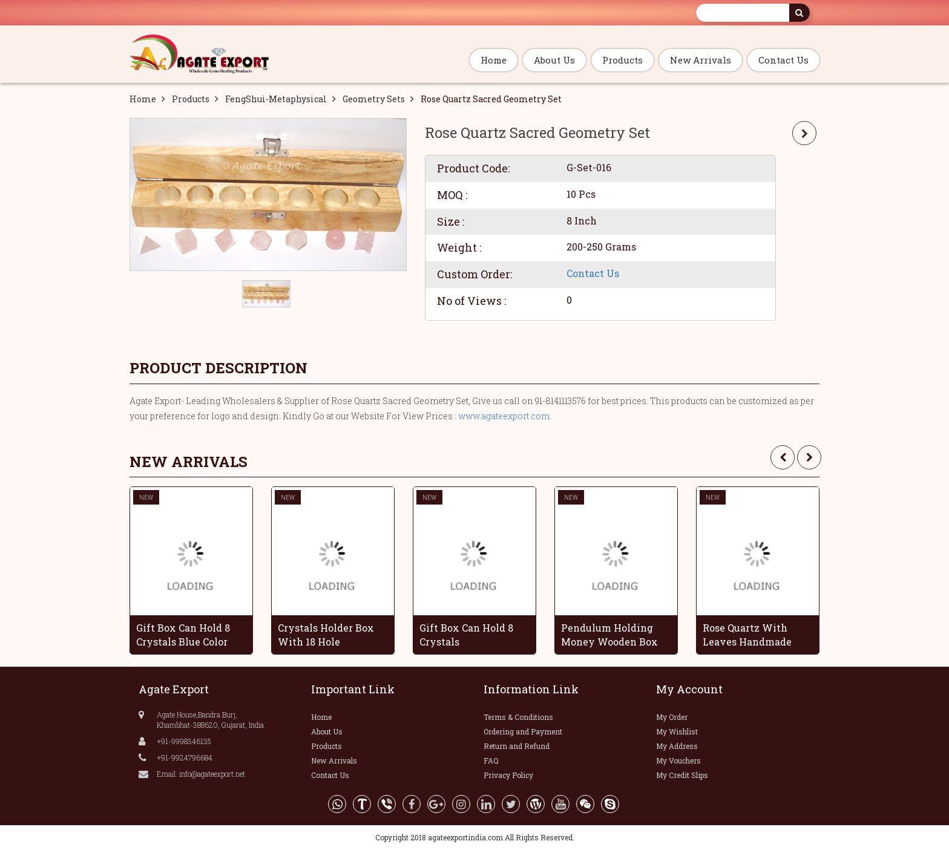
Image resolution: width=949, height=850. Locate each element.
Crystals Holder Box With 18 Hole (326, 634)
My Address (677, 746)
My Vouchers (678, 760)
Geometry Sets (374, 99)
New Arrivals (700, 60)
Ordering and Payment (523, 731)
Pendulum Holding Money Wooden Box (609, 634)
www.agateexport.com (504, 416)
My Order (672, 717)
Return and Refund (517, 746)
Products (622, 60)
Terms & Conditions (518, 717)
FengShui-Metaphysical (276, 99)
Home (494, 60)
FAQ (491, 760)
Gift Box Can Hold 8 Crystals (466, 634)
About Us (554, 60)
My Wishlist (677, 731)
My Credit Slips (682, 775)
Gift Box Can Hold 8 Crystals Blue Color (183, 634)
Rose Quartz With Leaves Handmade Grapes (747, 634)
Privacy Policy (508, 775)
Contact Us (783, 60)
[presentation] (782, 457)
